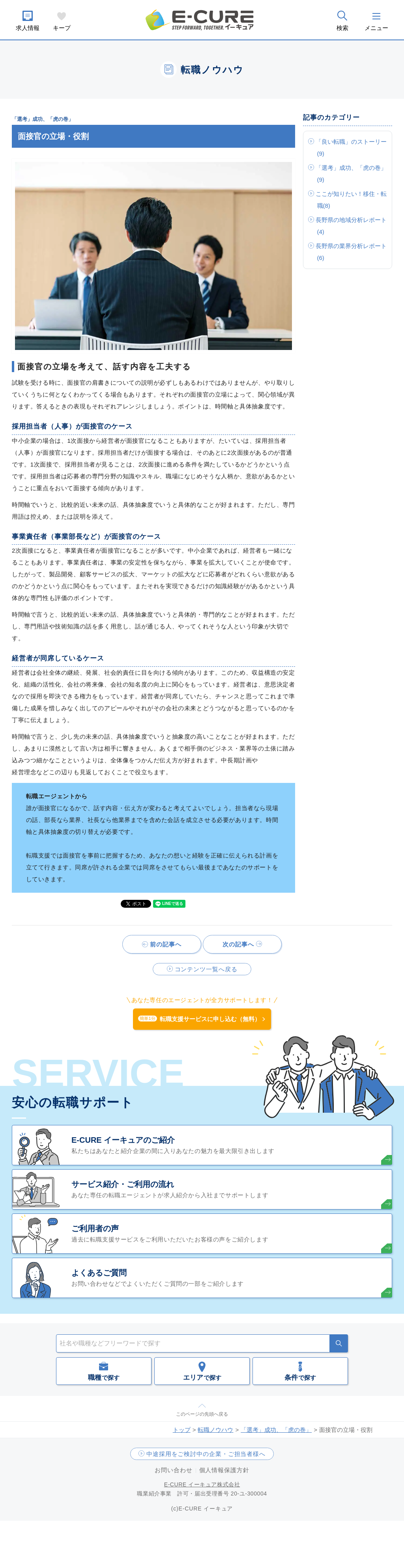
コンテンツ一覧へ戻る (206, 969)
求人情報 (27, 28)
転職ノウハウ (215, 1429)
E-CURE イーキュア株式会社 (202, 1484)
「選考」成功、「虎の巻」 (276, 1429)
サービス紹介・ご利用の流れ (122, 1184)
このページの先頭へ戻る (202, 1414)
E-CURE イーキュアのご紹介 (123, 1140)
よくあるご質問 (99, 1272)
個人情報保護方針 (224, 1470)
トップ (182, 1429)
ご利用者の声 (95, 1228)
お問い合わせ (173, 1470)
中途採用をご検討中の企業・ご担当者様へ (206, 1453)
